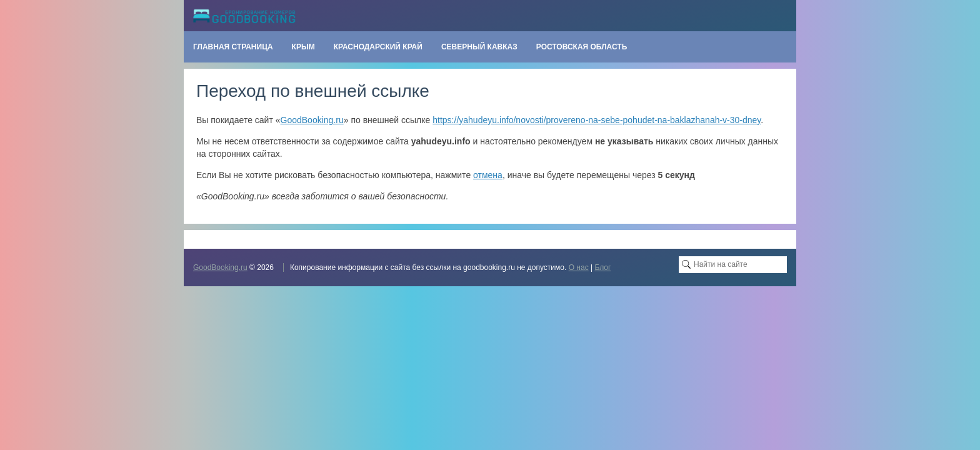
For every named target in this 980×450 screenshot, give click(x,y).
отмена (487, 175)
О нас (579, 267)
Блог (602, 267)
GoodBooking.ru (312, 120)
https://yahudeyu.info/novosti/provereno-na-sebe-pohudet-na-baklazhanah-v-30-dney (596, 120)
